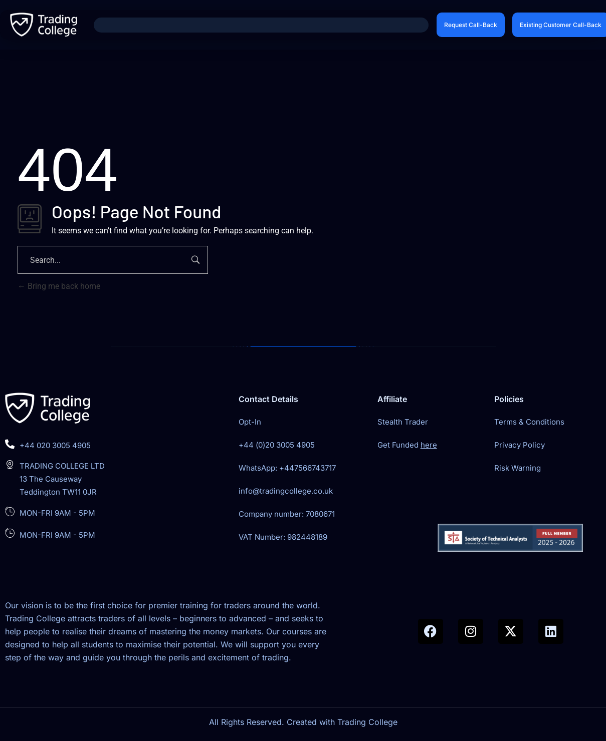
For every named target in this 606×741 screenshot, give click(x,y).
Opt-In (250, 422)
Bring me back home (59, 286)
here (429, 445)
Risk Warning (517, 468)
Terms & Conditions (529, 422)
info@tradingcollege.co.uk (286, 491)
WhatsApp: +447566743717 (287, 468)
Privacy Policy (519, 445)
